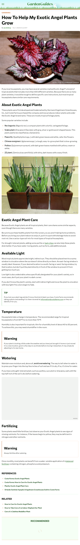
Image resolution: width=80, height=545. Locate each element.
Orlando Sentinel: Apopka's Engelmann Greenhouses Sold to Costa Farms (32, 490)
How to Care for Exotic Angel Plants (18, 504)
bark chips (49, 243)
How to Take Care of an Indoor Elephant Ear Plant (23, 508)
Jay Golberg (7, 28)
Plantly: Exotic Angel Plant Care (16, 486)
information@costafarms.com (52, 299)
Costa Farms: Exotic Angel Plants (17, 478)
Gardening (6, 12)
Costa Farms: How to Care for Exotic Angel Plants (23, 482)
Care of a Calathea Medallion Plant (17, 511)
